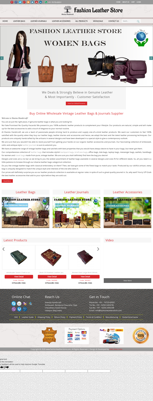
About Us (125, 2)
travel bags (20, 155)
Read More (7, 181)
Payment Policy (75, 317)
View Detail (30, 276)
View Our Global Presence (76, 103)
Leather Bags (19, 21)
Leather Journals (39, 21)
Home (118, 2)
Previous (2, 58)
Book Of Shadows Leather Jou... (63, 272)
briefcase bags (81, 152)
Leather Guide (28, 317)
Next (151, 58)
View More (127, 280)
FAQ (16, 317)
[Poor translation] (6, 368)
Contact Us (114, 21)
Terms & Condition (94, 317)
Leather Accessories (61, 21)
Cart (133, 2)
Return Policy (59, 317)
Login (139, 2)
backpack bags (67, 152)
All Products (81, 21)
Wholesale (98, 21)
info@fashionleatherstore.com (108, 310)
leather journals (29, 145)
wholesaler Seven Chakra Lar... (29, 272)
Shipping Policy (44, 317)
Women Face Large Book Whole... (96, 272)
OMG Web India (115, 349)
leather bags (36, 152)
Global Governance (130, 317)
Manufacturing (112, 317)
